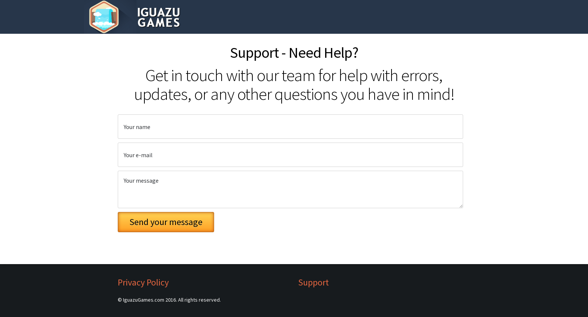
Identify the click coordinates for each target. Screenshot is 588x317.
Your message (290, 189)
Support (313, 282)
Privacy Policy (143, 282)
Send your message (165, 222)
